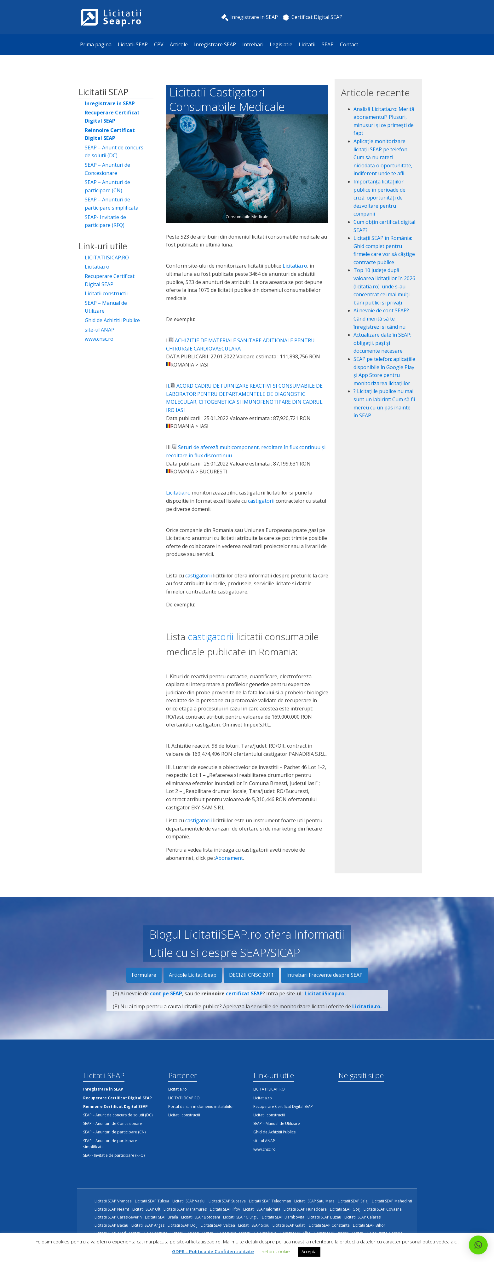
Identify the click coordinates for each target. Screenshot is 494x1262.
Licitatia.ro (97, 266)
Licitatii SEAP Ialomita (261, 1209)
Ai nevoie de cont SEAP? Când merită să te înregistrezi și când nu (381, 318)
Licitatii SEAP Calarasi (363, 1217)
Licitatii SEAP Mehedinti (392, 1201)
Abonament (229, 857)
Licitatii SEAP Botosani (200, 1217)
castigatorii (260, 500)
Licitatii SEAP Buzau (324, 1217)
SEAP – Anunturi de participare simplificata (111, 203)
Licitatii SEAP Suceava (227, 1201)
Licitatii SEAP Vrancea (113, 1201)
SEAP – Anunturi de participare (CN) (107, 186)
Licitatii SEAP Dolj (183, 1225)
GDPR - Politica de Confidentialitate (213, 1251)
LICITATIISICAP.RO (107, 257)
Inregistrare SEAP (215, 44)
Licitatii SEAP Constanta (329, 1225)
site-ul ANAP (99, 329)
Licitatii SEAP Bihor (369, 1225)
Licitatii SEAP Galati (289, 1225)
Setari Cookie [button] (275, 1251)
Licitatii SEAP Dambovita (283, 1217)
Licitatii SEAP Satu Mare (314, 1201)
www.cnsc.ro (99, 338)
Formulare (144, 974)
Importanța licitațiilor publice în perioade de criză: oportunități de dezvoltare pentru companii (379, 197)
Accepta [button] (309, 1251)
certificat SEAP (244, 1001)
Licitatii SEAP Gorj (345, 1209)
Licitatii (307, 44)
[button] (478, 1245)
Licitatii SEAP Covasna (383, 1209)
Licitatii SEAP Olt (146, 1209)
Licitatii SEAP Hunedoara (305, 1209)
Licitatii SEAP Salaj (353, 1201)
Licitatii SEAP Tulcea (152, 1201)
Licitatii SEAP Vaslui (188, 1201)
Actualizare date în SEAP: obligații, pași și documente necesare (382, 342)
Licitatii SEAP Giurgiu (241, 1217)
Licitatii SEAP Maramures (185, 1209)
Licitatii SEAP (133, 44)
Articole (179, 44)
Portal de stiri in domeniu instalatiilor (201, 1106)
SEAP (328, 44)
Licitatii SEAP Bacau (111, 1225)
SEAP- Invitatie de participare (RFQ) (105, 221)
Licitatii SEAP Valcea (218, 1225)
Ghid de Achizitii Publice (112, 320)
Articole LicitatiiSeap (192, 974)
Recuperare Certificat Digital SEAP (110, 280)
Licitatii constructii (106, 293)
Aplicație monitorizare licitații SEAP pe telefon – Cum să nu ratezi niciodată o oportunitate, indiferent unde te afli (382, 157)
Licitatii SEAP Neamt (112, 1209)
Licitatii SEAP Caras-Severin (118, 1217)
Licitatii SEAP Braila (161, 1217)
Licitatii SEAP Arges (147, 1225)
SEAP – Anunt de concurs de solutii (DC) (114, 151)
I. (169, 385)
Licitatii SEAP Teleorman (270, 1201)
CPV (159, 44)
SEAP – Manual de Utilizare (106, 307)
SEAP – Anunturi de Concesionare (107, 169)
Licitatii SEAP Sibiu (253, 1225)
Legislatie (281, 44)
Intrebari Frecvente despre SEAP (324, 974)
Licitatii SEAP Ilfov (225, 1209)
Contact (349, 44)
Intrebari (252, 44)
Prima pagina (96, 44)
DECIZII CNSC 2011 (251, 974)
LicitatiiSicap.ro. (325, 1001)
